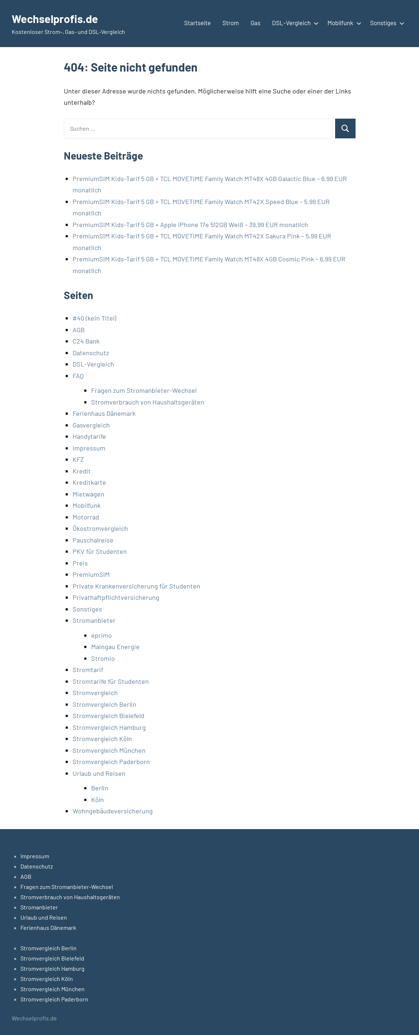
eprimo (101, 635)
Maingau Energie (115, 647)
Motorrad (86, 517)
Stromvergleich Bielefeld (108, 716)
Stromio (103, 658)
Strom (230, 22)
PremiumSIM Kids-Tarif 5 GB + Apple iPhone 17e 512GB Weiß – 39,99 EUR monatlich (190, 225)
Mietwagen (88, 494)
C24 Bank (86, 341)
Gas (255, 22)
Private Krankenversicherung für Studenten (136, 586)
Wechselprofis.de (57, 18)
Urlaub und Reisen (99, 773)
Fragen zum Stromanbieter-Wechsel (144, 390)
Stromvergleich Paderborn (111, 762)
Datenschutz (91, 353)
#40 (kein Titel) (94, 318)
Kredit (82, 471)
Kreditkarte (89, 482)
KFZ (78, 459)
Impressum (89, 448)
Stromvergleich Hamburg (109, 727)
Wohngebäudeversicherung (113, 811)
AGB (79, 330)
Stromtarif (88, 670)
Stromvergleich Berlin (104, 704)
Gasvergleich (91, 425)
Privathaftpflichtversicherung (116, 597)
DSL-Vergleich (294, 22)
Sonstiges (385, 22)
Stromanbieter (94, 620)
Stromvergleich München (109, 750)
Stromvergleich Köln (102, 739)
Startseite (197, 22)
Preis (80, 563)
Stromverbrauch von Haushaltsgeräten (147, 402)
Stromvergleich (95, 693)
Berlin (99, 788)
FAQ (78, 376)
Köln (97, 800)
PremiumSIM (91, 574)
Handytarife (89, 436)
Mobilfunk (342, 22)
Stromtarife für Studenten (111, 681)
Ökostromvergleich (100, 528)
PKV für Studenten (100, 551)
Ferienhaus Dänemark (104, 413)
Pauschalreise (93, 540)
